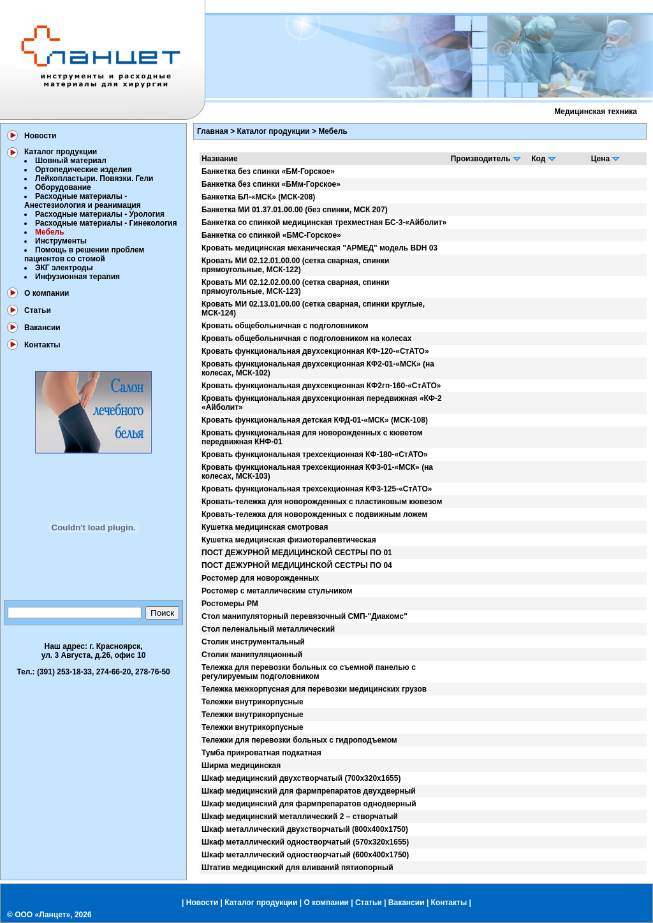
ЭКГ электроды (64, 267)
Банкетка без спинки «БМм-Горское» (271, 184)
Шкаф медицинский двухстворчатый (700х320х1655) (301, 778)
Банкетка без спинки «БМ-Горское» (268, 171)
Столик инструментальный (253, 641)
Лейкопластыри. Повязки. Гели (94, 178)
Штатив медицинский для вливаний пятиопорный (297, 867)
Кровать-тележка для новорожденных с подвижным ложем (314, 514)
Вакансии (42, 327)
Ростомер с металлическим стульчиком (277, 590)
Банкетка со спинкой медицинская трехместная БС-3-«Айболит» (324, 222)
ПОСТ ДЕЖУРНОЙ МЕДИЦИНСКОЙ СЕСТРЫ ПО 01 (297, 552)
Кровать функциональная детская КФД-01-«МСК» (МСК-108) (315, 420)
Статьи (37, 310)
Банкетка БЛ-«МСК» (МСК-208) (258, 197)
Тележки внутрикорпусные (253, 701)
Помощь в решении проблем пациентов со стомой (84, 254)
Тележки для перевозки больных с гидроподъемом (299, 740)
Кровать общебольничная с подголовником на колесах (306, 338)
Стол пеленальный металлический (268, 629)
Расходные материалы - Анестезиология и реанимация (82, 201)
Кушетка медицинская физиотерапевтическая (289, 539)
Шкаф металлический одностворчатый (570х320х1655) (305, 842)
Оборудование (63, 187)
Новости (40, 135)
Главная (212, 131)
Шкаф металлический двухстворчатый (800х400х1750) (305, 829)
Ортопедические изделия (83, 169)
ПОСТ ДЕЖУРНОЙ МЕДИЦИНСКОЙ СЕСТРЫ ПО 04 (297, 565)
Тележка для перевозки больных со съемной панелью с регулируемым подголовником (309, 672)
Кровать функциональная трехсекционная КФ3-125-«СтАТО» (317, 488)
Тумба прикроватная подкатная (261, 752)
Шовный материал (70, 160)
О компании (47, 293)
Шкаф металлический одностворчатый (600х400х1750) (305, 854)
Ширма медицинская (241, 765)
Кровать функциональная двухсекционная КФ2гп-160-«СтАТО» (321, 385)
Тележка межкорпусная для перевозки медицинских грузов (314, 689)
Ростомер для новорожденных (260, 578)
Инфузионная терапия (77, 276)
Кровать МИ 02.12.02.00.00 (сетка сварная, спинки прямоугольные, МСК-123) (295, 287)
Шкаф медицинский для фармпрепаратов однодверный (309, 803)
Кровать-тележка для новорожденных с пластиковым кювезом (322, 501)
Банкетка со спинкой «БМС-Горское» (271, 235)
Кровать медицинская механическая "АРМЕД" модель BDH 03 (319, 247)
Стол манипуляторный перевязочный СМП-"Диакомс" (304, 616)
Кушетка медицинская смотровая (265, 527)
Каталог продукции (60, 151)
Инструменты (61, 240)
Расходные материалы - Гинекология (106, 223)
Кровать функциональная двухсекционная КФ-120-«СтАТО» (315, 351)
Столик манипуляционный (252, 654)
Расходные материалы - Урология (100, 214)
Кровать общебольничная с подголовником (285, 325)
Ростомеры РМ (230, 603)
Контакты (42, 344)
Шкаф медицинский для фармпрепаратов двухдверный (309, 791)
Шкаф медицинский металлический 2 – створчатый (300, 816)
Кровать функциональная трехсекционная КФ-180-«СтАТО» (315, 454)
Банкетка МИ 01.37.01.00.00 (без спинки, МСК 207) (295, 209)
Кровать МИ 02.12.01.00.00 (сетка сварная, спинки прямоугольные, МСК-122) (295, 265)
